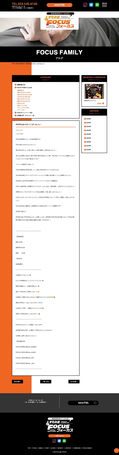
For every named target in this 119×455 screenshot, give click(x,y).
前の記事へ (17, 381)
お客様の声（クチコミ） (24, 115)
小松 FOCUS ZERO (22, 97)
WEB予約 (59, 5)
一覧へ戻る (45, 381)
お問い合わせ (59, 436)
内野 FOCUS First (22, 92)
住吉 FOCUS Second (23, 94)
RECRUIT (60, 448)
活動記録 (19, 84)
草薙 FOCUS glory (22, 101)
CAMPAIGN (77, 448)
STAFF (47, 448)
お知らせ (19, 103)
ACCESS (53, 448)
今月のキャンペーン (23, 112)
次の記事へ (74, 381)
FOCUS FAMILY (22, 87)
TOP (29, 448)
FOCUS (34, 448)
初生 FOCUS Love (22, 99)
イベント (19, 110)
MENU (41, 448)
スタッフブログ (21, 107)
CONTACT (68, 448)
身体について (20, 105)
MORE (99, 103)
